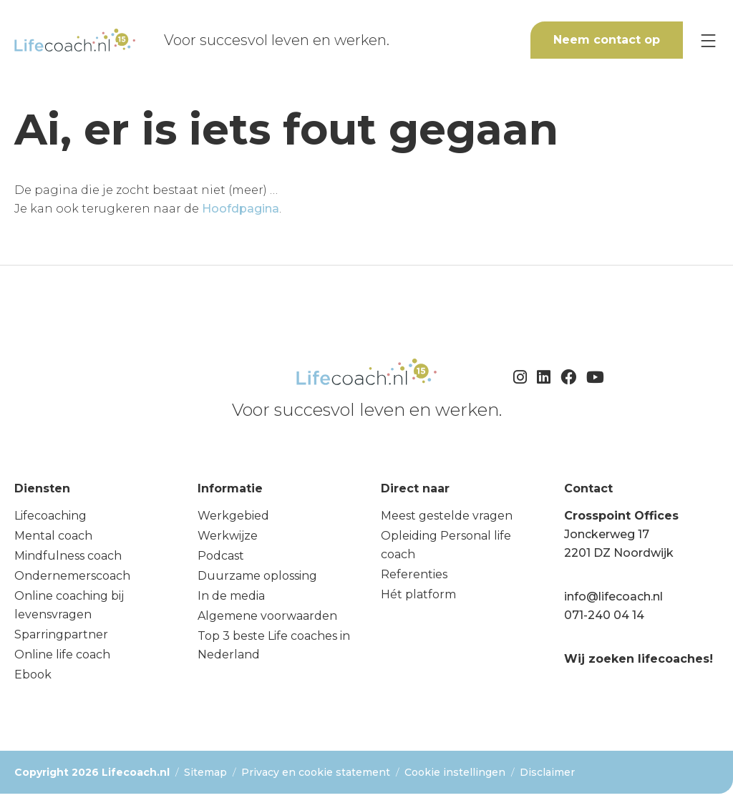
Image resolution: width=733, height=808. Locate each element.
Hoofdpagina (240, 208)
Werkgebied (233, 515)
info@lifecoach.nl (613, 596)
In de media (231, 596)
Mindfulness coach (68, 556)
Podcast (221, 556)
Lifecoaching (50, 515)
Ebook (33, 674)
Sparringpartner (61, 634)
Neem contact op (606, 40)
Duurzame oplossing (257, 576)
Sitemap (205, 772)
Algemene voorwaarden (267, 616)
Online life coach (62, 654)
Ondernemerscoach (72, 576)
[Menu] (708, 40)
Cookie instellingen (454, 772)
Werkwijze (228, 535)
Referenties (414, 574)
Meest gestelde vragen (447, 515)
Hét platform (418, 594)
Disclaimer (547, 772)
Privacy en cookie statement (315, 772)
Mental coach (53, 535)
